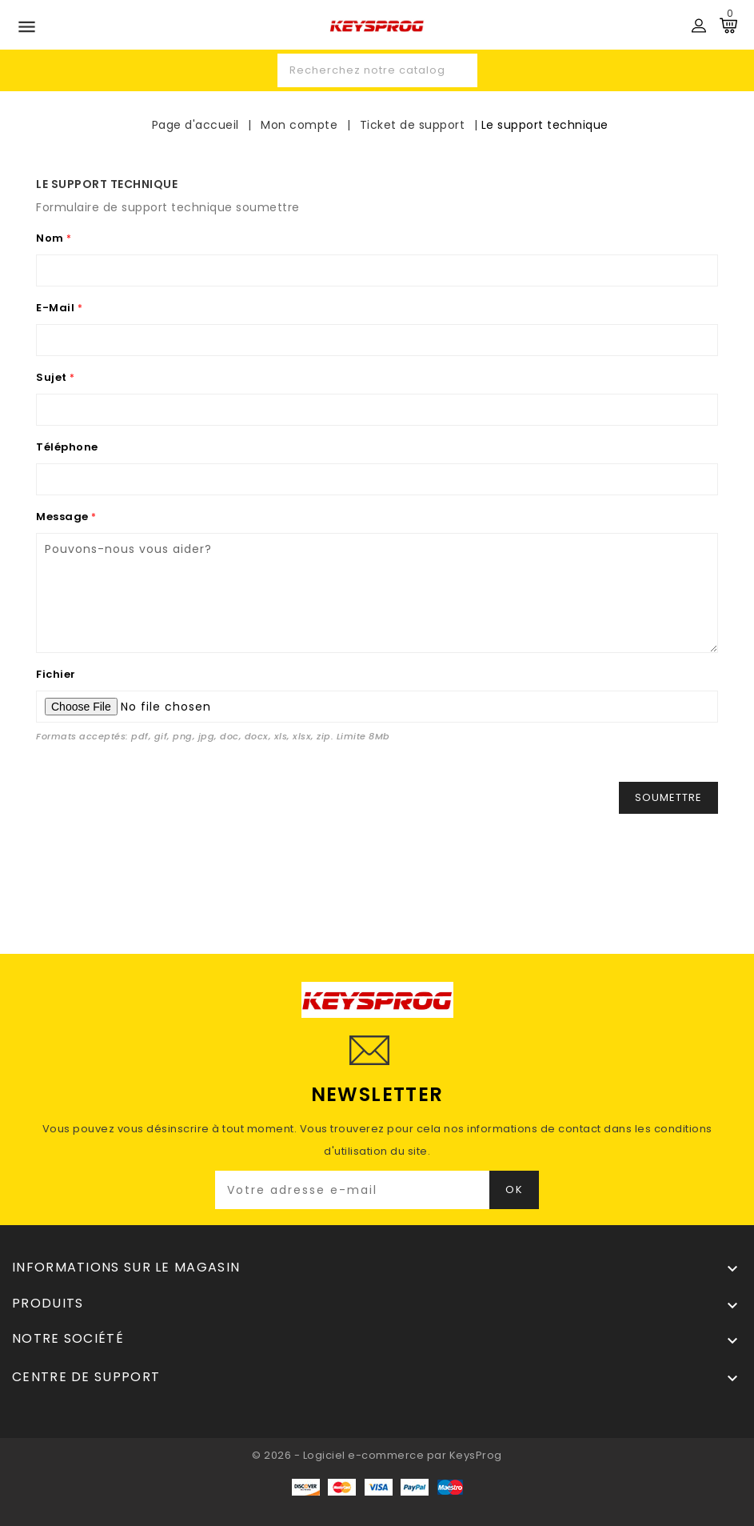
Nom (51, 238)
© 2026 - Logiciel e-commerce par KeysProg (377, 1455)
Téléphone (67, 447)
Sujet (53, 377)
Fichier (56, 674)
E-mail (57, 307)
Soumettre (668, 797)
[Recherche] (377, 70)
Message (63, 516)
